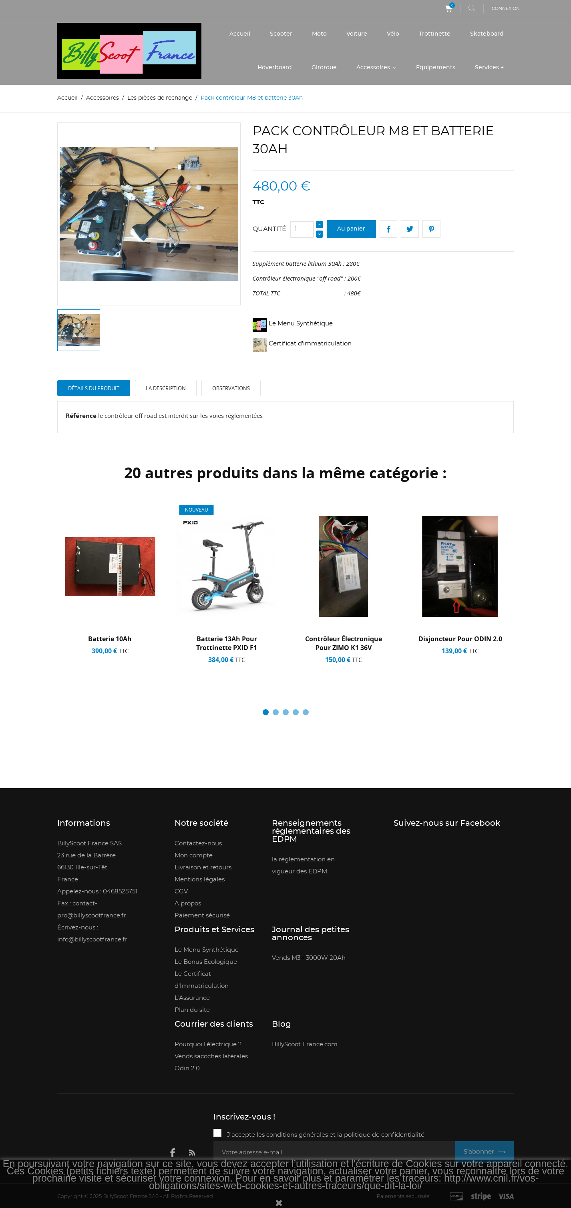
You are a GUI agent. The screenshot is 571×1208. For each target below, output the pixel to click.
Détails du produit (93, 387)
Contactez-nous (198, 844)
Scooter (281, 34)
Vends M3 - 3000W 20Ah (309, 958)
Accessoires (374, 67)
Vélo (393, 34)
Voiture (356, 34)
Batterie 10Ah (110, 638)
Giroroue (324, 67)
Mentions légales (200, 880)
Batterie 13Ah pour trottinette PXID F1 (226, 643)
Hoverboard (274, 67)
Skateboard (487, 34)
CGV (181, 892)
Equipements (435, 67)
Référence (81, 415)
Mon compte (194, 856)
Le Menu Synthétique (207, 950)
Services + (489, 67)
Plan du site (192, 1010)
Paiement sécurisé (202, 916)
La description (166, 387)
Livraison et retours (203, 868)
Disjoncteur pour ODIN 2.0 (460, 638)
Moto (319, 34)
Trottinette (434, 34)
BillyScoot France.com (305, 1044)
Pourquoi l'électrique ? (208, 1044)
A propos (188, 904)
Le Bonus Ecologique (206, 962)
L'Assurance (192, 998)
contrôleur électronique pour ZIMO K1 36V (343, 643)
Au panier (351, 228)
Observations (231, 387)
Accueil (239, 34)
